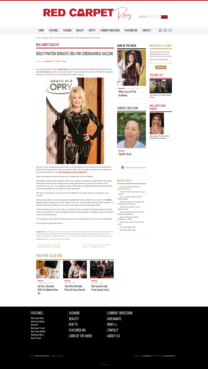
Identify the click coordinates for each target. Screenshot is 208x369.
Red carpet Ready (37, 321)
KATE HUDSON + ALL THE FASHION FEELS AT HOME (49, 246)
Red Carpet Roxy (42, 356)
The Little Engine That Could (88, 236)
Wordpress (147, 356)
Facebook (160, 30)
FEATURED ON (77, 330)
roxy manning (72, 236)
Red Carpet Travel (37, 328)
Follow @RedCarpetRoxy (135, 167)
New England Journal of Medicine (89, 234)
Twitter (165, 30)
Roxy (64, 61)
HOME (41, 30)
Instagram (170, 30)
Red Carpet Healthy (63, 239)
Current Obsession (110, 30)
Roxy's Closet (36, 338)
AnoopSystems (169, 356)
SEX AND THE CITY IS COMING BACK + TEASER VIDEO (96, 246)
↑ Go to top (104, 365)
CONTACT (112, 330)
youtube (110, 236)
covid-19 (74, 231)
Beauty (80, 30)
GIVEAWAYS (114, 319)
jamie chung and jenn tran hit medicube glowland (131, 213)
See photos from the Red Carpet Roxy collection (159, 137)
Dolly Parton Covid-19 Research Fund (100, 231)
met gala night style (128, 230)
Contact (146, 30)
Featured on (131, 30)
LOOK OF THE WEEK (80, 336)
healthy (66, 234)
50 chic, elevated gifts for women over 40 (48, 290)
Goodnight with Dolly (56, 234)
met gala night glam (128, 227)
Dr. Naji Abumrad (42, 234)
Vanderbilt (102, 236)
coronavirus (50, 231)
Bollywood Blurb (37, 335)
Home (38, 38)
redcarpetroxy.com (60, 236)
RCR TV (92, 30)
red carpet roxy (47, 236)
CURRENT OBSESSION (119, 313)
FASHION (74, 313)
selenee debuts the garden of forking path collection (131, 203)
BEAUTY (74, 319)
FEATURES (53, 30)
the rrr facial (125, 154)
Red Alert (34, 325)
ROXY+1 (112, 325)
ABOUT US (113, 336)
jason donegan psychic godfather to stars (128, 218)
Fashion (67, 30)
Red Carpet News (37, 318)
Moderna (73, 234)
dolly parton (82, 231)
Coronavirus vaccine (62, 231)
